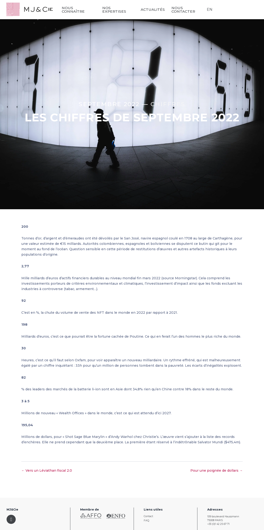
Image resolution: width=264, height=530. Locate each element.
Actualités (153, 9)
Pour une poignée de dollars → (216, 470)
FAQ (146, 520)
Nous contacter (184, 9)
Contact (148, 516)
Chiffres (168, 104)
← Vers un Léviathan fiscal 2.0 (46, 470)
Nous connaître (74, 9)
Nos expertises (115, 9)
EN (209, 9)
